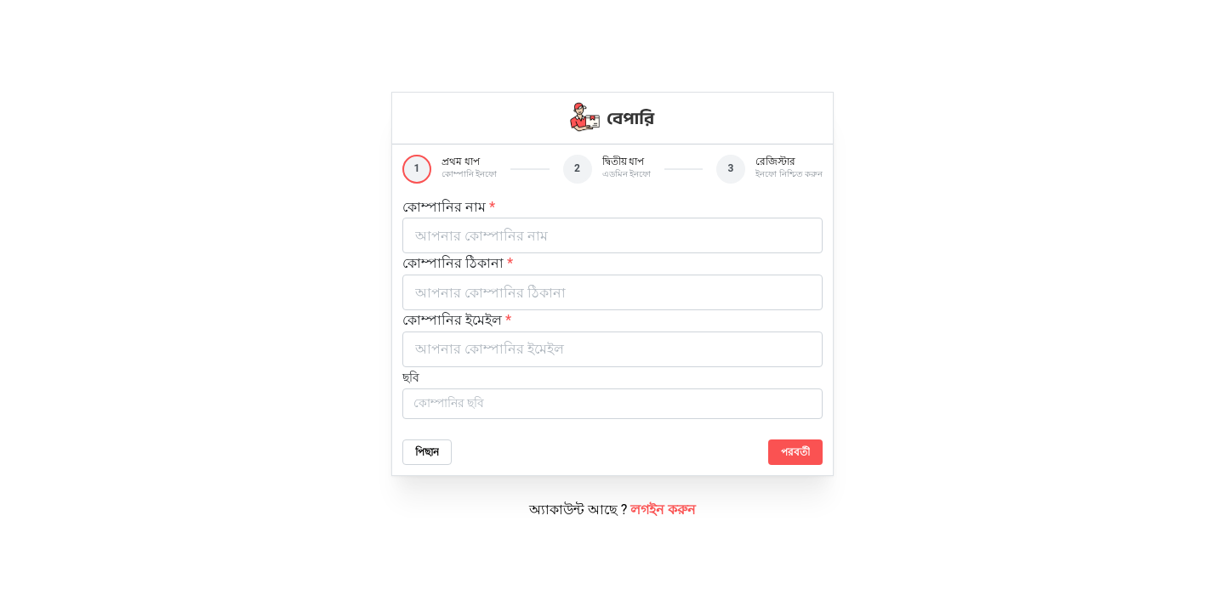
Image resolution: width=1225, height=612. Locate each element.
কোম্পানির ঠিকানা (457, 263)
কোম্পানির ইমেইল (456, 320)
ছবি (410, 377)
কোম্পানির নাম (448, 207)
